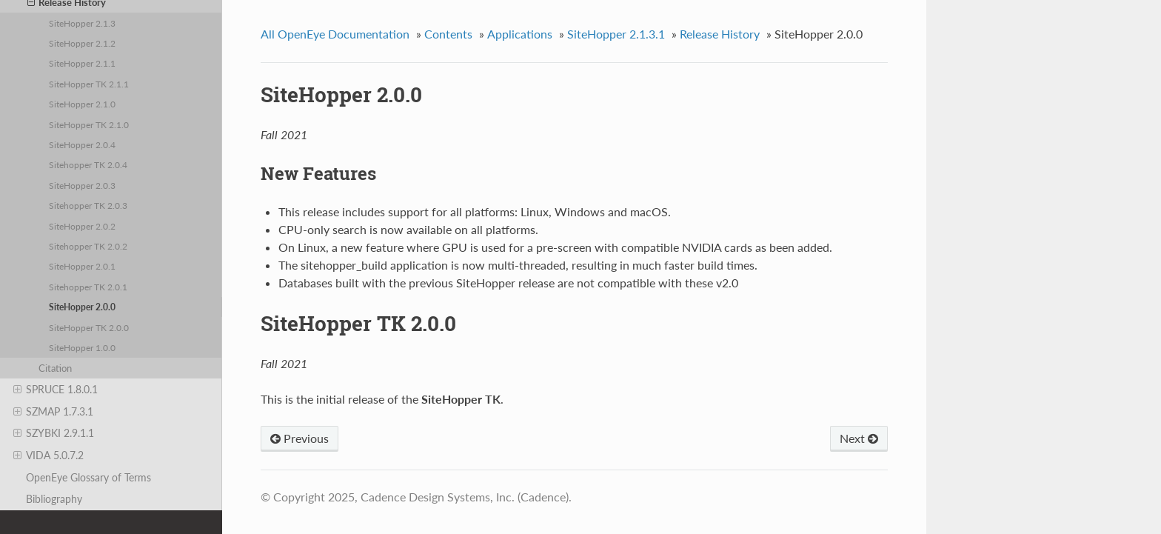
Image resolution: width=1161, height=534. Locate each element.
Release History (720, 34)
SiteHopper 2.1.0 (82, 104)
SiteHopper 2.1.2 (82, 43)
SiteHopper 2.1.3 (82, 23)
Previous (299, 438)
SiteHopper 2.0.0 (82, 306)
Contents (448, 34)
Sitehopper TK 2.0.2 (88, 246)
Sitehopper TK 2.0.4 (88, 164)
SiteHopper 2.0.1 (82, 266)
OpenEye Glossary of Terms (88, 477)
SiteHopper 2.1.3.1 (616, 34)
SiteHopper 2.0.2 (82, 226)
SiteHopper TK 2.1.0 (89, 124)
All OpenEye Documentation (335, 34)
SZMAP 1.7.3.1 (53, 411)
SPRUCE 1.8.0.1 (55, 389)
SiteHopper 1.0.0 (82, 347)
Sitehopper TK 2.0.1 (88, 286)
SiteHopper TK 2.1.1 (89, 84)
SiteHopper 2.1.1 (82, 63)
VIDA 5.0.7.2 (48, 455)
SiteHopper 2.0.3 (82, 185)
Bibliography (54, 499)
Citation (55, 368)
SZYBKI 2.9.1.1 (53, 433)
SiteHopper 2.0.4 (82, 144)
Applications (519, 34)
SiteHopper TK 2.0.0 (89, 327)
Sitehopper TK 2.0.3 (88, 205)
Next (859, 438)
